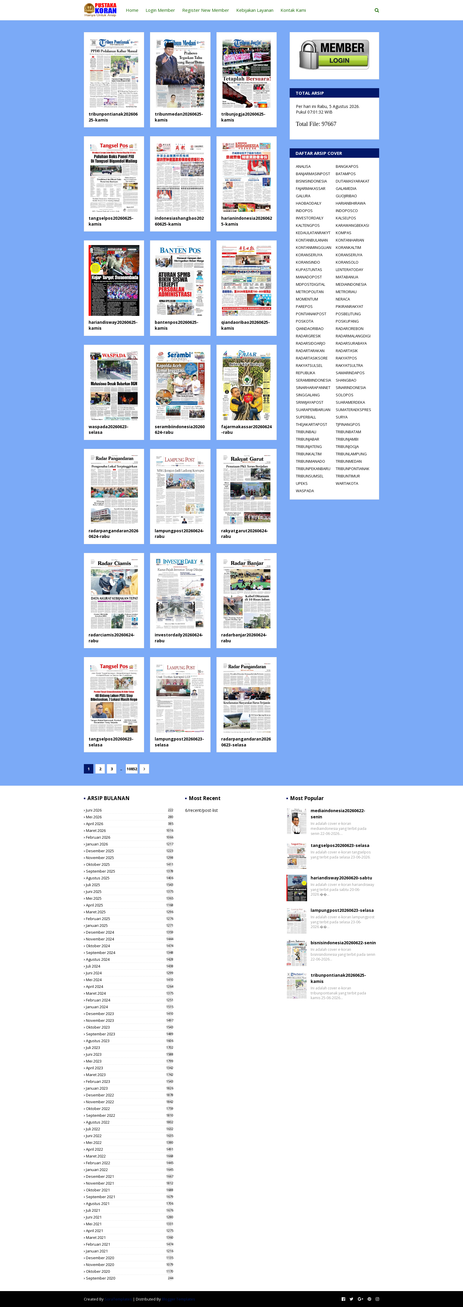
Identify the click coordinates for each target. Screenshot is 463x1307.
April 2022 (129, 1149)
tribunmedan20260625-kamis (179, 117)
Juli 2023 (129, 1047)
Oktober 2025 (129, 864)
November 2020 (129, 1264)
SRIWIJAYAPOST (309, 402)
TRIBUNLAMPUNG (351, 454)
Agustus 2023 (129, 1040)
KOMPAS (343, 232)
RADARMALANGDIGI (353, 336)
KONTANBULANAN (312, 240)
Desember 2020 (129, 1257)
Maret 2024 (129, 993)
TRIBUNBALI (306, 431)
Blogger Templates (178, 1299)
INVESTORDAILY (309, 218)
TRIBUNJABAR (307, 439)
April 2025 (129, 905)
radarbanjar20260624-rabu (244, 637)
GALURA (303, 195)
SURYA (342, 417)
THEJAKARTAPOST (311, 424)
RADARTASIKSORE (312, 358)
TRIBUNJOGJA (347, 446)
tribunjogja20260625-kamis (243, 117)
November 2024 (129, 939)
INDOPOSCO (347, 210)
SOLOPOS (344, 395)
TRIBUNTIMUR (348, 476)
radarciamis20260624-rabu (112, 637)
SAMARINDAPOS (350, 372)
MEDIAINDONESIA (351, 284)
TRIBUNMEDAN (349, 461)
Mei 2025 (129, 898)
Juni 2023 (129, 1054)
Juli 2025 (129, 884)
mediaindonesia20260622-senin (338, 814)
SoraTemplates (118, 1299)
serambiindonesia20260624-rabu (180, 429)
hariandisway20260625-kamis (113, 325)
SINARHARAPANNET (313, 387)
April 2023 (129, 1067)
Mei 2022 (129, 1142)
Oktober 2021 (129, 1190)
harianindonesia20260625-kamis (246, 221)
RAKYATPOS (346, 358)
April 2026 (129, 823)
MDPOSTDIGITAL (310, 284)
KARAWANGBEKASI (352, 225)
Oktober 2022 (129, 1108)
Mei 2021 (129, 1223)
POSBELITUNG (348, 313)
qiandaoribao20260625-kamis (245, 325)
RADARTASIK (347, 350)
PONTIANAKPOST (311, 313)
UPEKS (302, 483)
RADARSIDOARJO (310, 343)
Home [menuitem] (132, 10)
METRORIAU (346, 291)
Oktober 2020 (129, 1271)
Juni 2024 (129, 973)
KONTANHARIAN (350, 240)
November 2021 (129, 1183)
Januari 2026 (129, 844)
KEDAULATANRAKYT (313, 232)
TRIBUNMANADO (310, 461)
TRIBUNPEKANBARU (313, 468)
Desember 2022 (129, 1095)
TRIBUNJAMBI (347, 439)
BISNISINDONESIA (311, 181)
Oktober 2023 (129, 1027)
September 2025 (129, 871)
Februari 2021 (129, 1244)
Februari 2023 (129, 1081)
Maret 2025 (129, 911)
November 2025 (129, 857)
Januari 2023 (129, 1088)
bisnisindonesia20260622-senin (343, 942)
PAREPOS (304, 306)
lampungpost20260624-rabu (179, 533)
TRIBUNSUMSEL (309, 476)
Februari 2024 (129, 1000)
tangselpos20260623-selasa (111, 742)
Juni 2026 (129, 810)
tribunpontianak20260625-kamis (113, 117)
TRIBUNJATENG (309, 446)
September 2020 (129, 1278)
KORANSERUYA (309, 254)
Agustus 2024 (129, 959)
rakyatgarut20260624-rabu (244, 533)
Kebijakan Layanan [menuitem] (254, 10)
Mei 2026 (129, 817)
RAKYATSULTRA (349, 365)
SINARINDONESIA (351, 387)
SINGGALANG (308, 395)
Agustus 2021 (129, 1203)
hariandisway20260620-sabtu (341, 878)
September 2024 (129, 952)
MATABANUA (347, 277)
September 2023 (129, 1034)
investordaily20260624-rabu (179, 637)
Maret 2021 (129, 1237)
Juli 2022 (129, 1129)
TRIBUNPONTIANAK (352, 468)
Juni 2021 (129, 1217)
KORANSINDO (308, 262)
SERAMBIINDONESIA (313, 380)
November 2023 (129, 1020)
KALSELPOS (346, 218)
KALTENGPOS (308, 225)
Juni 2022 (129, 1135)
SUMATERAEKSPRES (353, 409)
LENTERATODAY (349, 269)
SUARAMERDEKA (350, 402)
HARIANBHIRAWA (351, 203)
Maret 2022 (129, 1156)
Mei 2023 (129, 1061)
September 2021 (129, 1196)
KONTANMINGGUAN (313, 247)
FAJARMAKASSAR (310, 188)
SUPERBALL (306, 417)
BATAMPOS (346, 173)
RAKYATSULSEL (309, 365)
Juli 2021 (129, 1210)
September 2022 (129, 1115)
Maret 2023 (129, 1074)
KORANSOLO (347, 262)
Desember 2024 (129, 932)
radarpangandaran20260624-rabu (113, 533)
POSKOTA (304, 321)
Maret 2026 (129, 830)
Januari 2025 (129, 925)
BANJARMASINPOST (313, 173)
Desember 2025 (129, 850)
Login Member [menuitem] (160, 10)
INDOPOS (304, 210)
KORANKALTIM (348, 247)
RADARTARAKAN (310, 350)
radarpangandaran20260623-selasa (246, 742)
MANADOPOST (309, 277)
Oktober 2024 (129, 945)
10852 (131, 768)
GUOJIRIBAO (346, 195)
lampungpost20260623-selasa (179, 742)
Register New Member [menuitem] (205, 10)
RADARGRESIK (308, 336)
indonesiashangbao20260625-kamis (179, 221)
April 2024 (129, 986)
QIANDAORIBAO (310, 328)
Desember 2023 (129, 1013)
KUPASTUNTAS (309, 269)
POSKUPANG (347, 321)
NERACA (343, 299)
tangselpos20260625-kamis (111, 221)
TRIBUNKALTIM (309, 454)
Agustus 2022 (129, 1122)
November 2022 (129, 1101)
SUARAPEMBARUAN (313, 409)
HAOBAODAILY (308, 203)
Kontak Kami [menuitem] (293, 10)
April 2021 (129, 1230)
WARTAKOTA (347, 483)
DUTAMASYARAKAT (352, 181)
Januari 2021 (129, 1251)
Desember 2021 (129, 1176)
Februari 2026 (129, 837)
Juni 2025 (129, 891)
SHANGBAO (346, 380)
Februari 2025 (129, 918)
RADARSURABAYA (351, 343)
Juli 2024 (129, 966)
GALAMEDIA (346, 188)
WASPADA (305, 490)
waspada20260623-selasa (108, 429)
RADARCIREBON (349, 328)
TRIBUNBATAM (348, 431)
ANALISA (303, 166)
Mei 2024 (129, 979)
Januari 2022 (129, 1169)
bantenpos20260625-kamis (176, 325)
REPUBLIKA (305, 372)
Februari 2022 (129, 1162)
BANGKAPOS (347, 166)
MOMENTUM (307, 299)
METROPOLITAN (310, 291)
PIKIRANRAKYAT (349, 306)
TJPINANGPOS (348, 424)
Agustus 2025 (129, 878)
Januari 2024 (129, 1006)
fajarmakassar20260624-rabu (246, 429)
